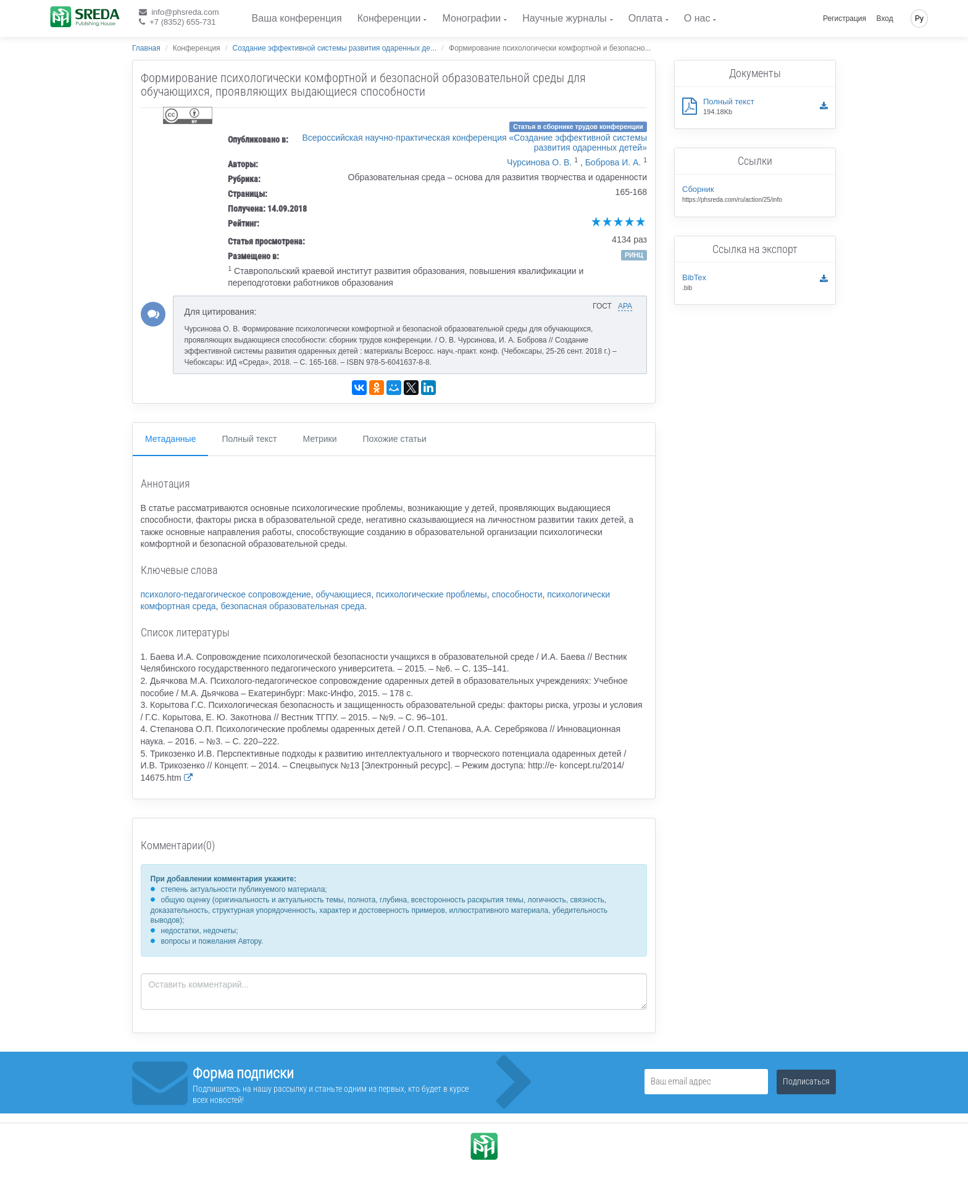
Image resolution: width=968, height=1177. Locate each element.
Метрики (319, 439)
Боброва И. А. (613, 162)
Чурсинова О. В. (539, 162)
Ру (919, 18)
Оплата (645, 18)
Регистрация (844, 18)
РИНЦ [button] (634, 255)
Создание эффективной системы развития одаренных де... (334, 48)
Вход (885, 18)
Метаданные (170, 439)
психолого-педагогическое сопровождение (226, 594)
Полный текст (249, 439)
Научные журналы (564, 18)
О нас (697, 18)
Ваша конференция (297, 18)
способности (516, 594)
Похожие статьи (395, 439)
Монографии (471, 18)
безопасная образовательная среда (292, 606)
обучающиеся (343, 594)
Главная (146, 48)
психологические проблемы (431, 594)
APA (625, 306)
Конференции (389, 18)
